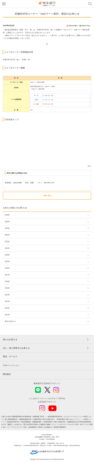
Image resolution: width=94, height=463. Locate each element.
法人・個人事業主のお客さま (16, 348)
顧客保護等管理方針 (55, 416)
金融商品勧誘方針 (25, 419)
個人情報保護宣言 (11, 419)
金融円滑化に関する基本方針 (43, 419)
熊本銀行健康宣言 (60, 427)
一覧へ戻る (47, 196)
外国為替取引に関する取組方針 (54, 422)
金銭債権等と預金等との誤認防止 (40, 427)
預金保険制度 (25, 422)
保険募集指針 (37, 422)
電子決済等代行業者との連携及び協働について (39, 424)
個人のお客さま (10, 339)
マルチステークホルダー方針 (68, 424)
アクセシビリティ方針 (18, 427)
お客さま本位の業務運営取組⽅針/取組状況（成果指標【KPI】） (23, 416)
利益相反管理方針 (13, 422)
